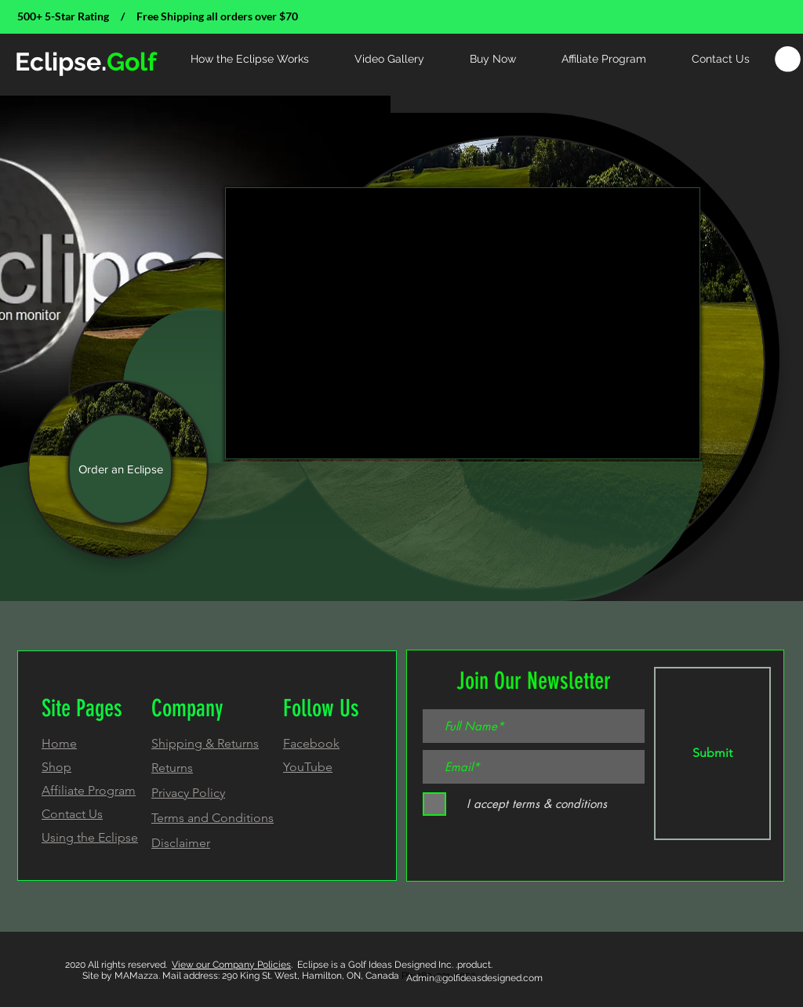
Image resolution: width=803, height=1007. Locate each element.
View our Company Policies (231, 964)
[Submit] (712, 753)
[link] (788, 59)
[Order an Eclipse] (120, 469)
